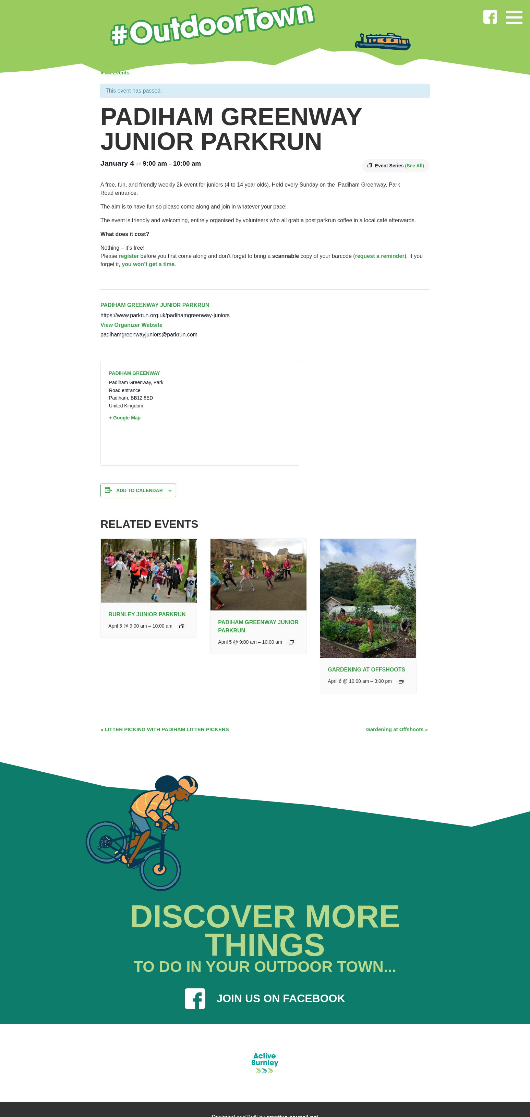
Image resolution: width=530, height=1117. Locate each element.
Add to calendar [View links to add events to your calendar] (139, 490)
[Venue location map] (245, 413)
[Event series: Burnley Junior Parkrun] (181, 626)
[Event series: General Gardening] (401, 682)
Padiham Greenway (134, 373)
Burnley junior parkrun (146, 614)
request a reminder (380, 256)
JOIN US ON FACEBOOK (265, 998)
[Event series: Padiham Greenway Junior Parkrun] (291, 642)
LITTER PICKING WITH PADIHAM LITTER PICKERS (164, 729)
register (129, 256)
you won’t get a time (148, 264)
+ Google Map (125, 417)
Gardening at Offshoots (366, 670)
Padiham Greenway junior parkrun (154, 305)
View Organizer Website (131, 325)
